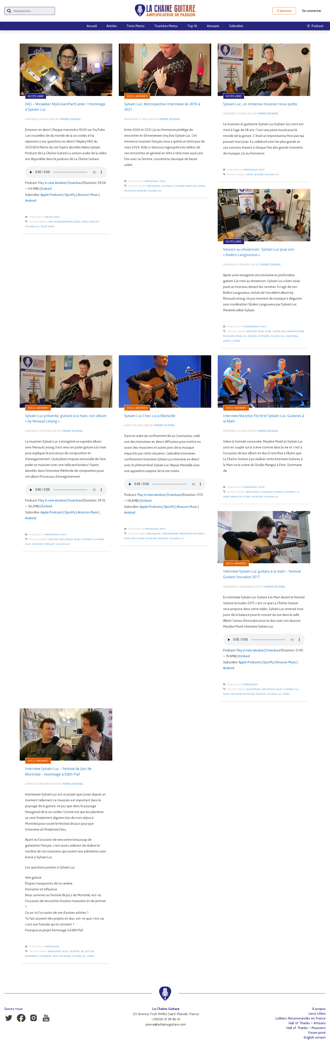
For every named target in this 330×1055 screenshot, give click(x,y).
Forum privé (317, 1033)
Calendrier (236, 26)
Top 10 (192, 26)
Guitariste (45, 956)
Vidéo (286, 694)
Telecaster (48, 226)
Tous (57, 217)
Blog (261, 331)
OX (244, 336)
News (49, 217)
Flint (268, 331)
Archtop (251, 331)
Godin (276, 331)
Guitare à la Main (173, 186)
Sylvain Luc (32, 226)
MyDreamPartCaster (67, 221)
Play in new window (52, 183)
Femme (278, 491)
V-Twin (236, 340)
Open (84, 221)
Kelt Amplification (292, 331)
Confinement (170, 533)
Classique (267, 491)
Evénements (251, 326)
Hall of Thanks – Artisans (307, 1023)
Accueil (92, 26)
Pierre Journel (70, 119)
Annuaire (213, 26)
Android (30, 201)
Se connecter (311, 11)
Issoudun (236, 694)
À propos (319, 1009)
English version (315, 1037)
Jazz (28, 544)
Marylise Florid (195, 186)
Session (141, 190)
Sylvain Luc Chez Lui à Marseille (149, 415)
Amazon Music (88, 195)
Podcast (94, 221)
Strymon (263, 336)
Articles (111, 26)
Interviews (152, 181)
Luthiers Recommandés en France (300, 1018)
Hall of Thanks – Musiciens (306, 1028)
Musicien (129, 190)
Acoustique (253, 689)
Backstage (154, 186)
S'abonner (284, 11)
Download (75, 183)
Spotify (70, 195)
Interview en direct (191, 533)
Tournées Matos (166, 26)
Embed (46, 189)
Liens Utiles (317, 1013)
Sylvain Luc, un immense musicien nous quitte (260, 104)
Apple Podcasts (51, 195)
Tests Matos (136, 26)
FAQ (50, 221)
